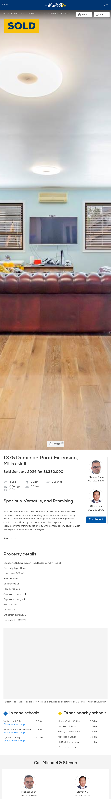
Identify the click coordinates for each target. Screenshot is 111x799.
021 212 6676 (96, 481)
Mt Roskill (32, 14)
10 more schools (67, 747)
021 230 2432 (96, 510)
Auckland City (17, 14)
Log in (105, 5)
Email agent (96, 519)
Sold (4, 14)
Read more (9, 538)
